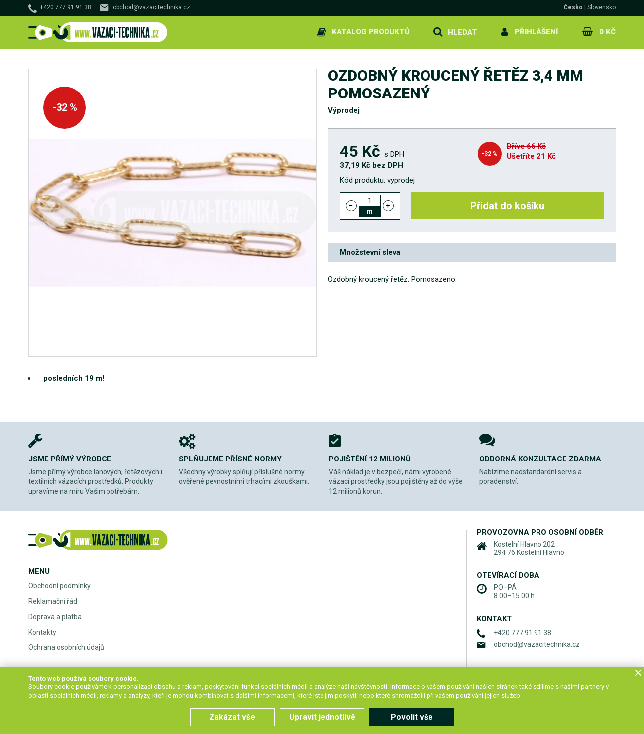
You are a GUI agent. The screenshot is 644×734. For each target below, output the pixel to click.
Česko (573, 7)
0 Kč (607, 31)
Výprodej (344, 110)
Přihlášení (536, 31)
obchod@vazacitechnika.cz (151, 7)
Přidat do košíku (507, 206)
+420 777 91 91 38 (65, 7)
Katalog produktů (371, 31)
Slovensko (601, 7)
